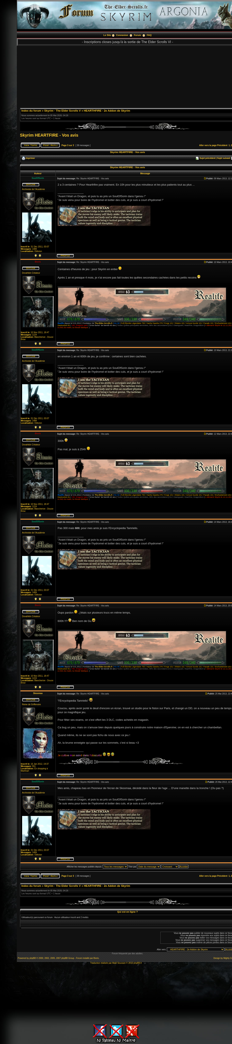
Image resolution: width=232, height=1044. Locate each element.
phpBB (33, 958)
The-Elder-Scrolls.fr (103, 323)
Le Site (107, 35)
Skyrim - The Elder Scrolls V (62, 110)
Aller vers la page (208, 145)
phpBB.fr (138, 963)
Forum (137, 35)
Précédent (222, 145)
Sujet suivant (223, 158)
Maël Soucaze (119, 963)
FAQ (149, 35)
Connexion (122, 35)
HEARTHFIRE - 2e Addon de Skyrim (107, 110)
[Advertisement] (116, 993)
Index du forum (31, 110)
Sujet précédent (207, 158)
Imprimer (30, 158)
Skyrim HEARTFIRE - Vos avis (49, 135)
